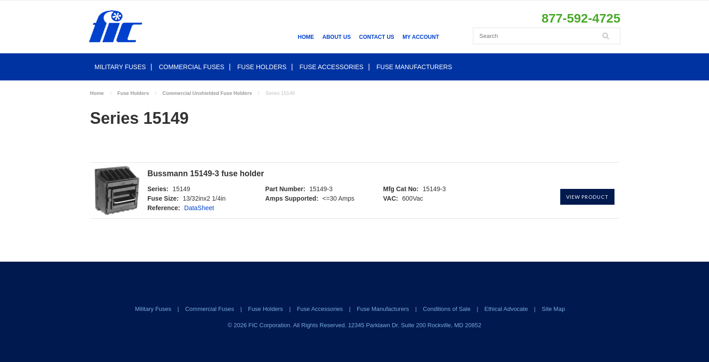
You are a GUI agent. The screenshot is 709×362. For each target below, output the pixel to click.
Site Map (553, 309)
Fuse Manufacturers (414, 67)
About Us (336, 37)
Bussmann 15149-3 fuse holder (205, 173)
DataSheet (199, 208)
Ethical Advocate (506, 309)
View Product (587, 197)
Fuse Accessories (331, 67)
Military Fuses (120, 67)
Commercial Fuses (191, 67)
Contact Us (376, 37)
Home (306, 37)
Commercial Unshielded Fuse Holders (207, 93)
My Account (420, 37)
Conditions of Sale (447, 309)
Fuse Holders (262, 67)
